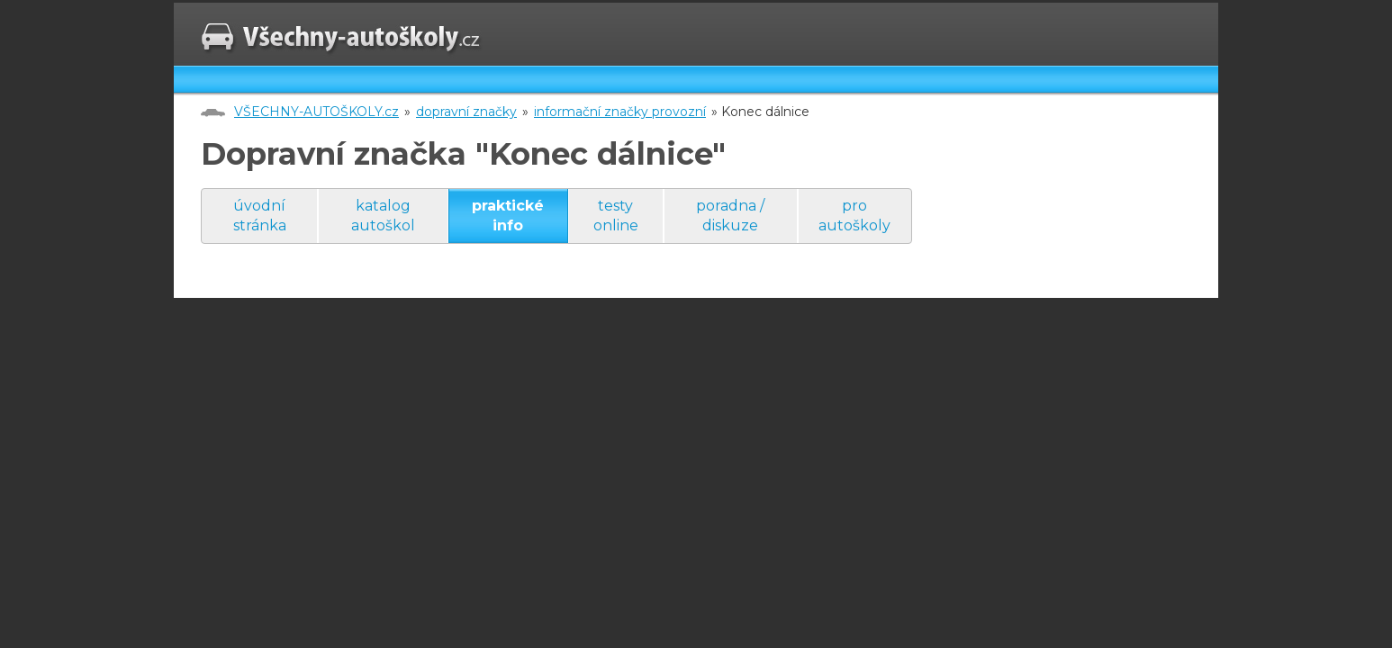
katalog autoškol (383, 215)
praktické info (508, 215)
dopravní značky (466, 112)
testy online (615, 215)
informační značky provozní (620, 112)
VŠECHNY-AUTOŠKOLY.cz (316, 112)
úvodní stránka (259, 215)
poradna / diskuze (730, 215)
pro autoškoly (854, 215)
